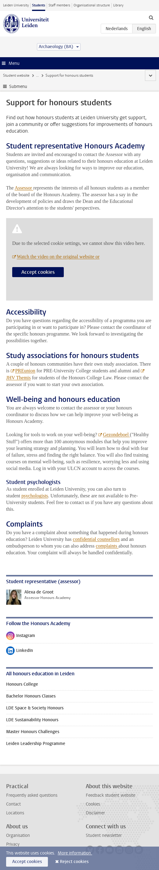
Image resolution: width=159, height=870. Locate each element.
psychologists (34, 495)
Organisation (18, 835)
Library (118, 5)
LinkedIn (19, 652)
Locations (15, 813)
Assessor (24, 187)
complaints (107, 545)
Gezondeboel (116, 434)
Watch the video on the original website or (58, 256)
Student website (16, 75)
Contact (13, 804)
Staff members (59, 5)
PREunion (25, 370)
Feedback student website (110, 795)
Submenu (18, 86)
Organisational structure (92, 5)
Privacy (13, 844)
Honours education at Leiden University (67, 75)
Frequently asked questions (31, 795)
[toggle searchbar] (151, 17)
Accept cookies (38, 272)
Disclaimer (95, 813)
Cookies (93, 804)
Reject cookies (74, 862)
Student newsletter (104, 835)
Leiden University (16, 5)
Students (38, 5)
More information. (75, 853)
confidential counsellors (96, 539)
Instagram (20, 637)
